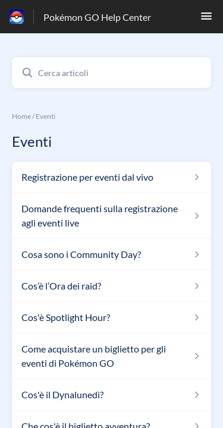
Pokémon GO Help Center (97, 17)
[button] (206, 19)
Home (21, 116)
